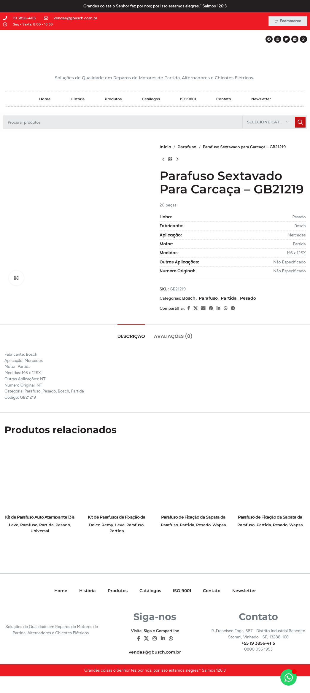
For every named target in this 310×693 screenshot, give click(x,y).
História (78, 99)
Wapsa (219, 524)
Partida (229, 298)
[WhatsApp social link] (225, 308)
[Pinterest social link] (210, 308)
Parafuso (186, 146)
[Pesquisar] (155, 122)
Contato (223, 99)
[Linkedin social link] (218, 308)
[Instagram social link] (155, 638)
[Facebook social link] (188, 308)
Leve (13, 524)
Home (44, 99)
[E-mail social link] (203, 308)
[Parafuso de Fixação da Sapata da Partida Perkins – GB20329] (193, 476)
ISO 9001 (188, 99)
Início (165, 146)
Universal (40, 530)
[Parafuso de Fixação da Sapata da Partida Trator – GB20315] (270, 476)
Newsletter (261, 99)
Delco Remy (101, 524)
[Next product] (177, 159)
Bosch (188, 298)
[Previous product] (163, 159)
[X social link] (195, 308)
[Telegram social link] (232, 308)
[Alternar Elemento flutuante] (288, 677)
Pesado (248, 298)
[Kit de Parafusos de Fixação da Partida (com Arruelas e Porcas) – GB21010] (116, 476)
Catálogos (151, 99)
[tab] (131, 333)
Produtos (113, 99)
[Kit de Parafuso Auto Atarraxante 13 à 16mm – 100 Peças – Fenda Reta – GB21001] (39, 476)
